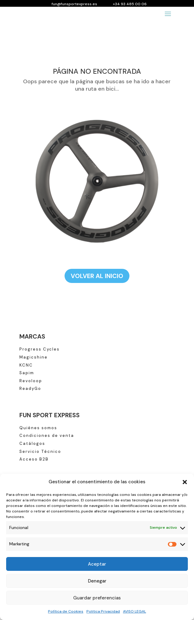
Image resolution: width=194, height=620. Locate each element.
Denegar (97, 581)
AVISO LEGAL (134, 611)
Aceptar (97, 564)
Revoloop (30, 380)
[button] (185, 482)
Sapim (26, 372)
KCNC (26, 365)
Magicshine (33, 357)
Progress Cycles (39, 349)
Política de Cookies (65, 611)
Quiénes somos (38, 427)
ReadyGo (30, 388)
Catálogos (32, 443)
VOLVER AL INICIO (97, 276)
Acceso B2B (34, 459)
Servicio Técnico (40, 451)
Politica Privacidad (103, 611)
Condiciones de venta (46, 435)
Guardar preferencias (97, 598)
